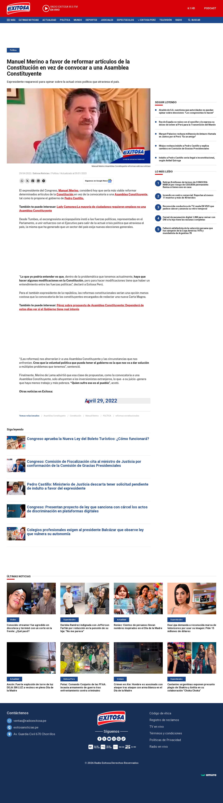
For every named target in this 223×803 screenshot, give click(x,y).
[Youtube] (109, 739)
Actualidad (49, 20)
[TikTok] (123, 739)
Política (65, 20)
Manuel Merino (92, 416)
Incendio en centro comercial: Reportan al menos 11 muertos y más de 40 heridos (188, 196)
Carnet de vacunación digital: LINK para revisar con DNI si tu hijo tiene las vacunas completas (189, 218)
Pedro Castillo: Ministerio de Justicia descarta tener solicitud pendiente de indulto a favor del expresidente (87, 486)
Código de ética (160, 713)
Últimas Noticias (29, 20)
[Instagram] (114, 739)
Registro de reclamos (164, 720)
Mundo (78, 20)
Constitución (75, 416)
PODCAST (210, 8)
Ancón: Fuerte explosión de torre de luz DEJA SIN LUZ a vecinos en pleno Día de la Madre (30, 687)
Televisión (165, 20)
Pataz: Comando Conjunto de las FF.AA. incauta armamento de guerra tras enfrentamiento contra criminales (83, 687)
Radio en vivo (158, 746)
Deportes (91, 20)
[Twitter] (104, 739)
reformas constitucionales (127, 416)
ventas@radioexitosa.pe (29, 721)
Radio (178, 20)
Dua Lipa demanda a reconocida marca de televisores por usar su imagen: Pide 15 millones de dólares (191, 628)
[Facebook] (99, 739)
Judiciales (107, 20)
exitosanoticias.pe (25, 727)
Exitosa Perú (148, 20)
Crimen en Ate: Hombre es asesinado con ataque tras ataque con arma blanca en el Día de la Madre (138, 687)
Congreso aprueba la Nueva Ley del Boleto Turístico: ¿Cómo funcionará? (88, 439)
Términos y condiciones (165, 733)
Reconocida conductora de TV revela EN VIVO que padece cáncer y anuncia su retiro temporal (188, 207)
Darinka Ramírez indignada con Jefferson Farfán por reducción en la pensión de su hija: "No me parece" (84, 628)
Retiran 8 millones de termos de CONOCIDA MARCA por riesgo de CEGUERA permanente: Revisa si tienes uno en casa (186, 184)
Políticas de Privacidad (165, 740)
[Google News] (119, 739)
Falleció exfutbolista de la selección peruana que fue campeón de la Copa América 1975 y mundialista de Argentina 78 (188, 230)
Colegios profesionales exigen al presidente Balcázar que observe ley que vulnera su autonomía (85, 532)
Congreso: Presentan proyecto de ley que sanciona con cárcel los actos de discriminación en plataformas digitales (87, 509)
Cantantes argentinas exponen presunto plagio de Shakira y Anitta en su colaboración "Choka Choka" (191, 687)
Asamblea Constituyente (55, 416)
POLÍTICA (107, 416)
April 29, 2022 (101, 401)
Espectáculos (125, 20)
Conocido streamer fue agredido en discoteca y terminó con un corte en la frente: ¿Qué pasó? (29, 628)
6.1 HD (191, 8)
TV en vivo (156, 726)
